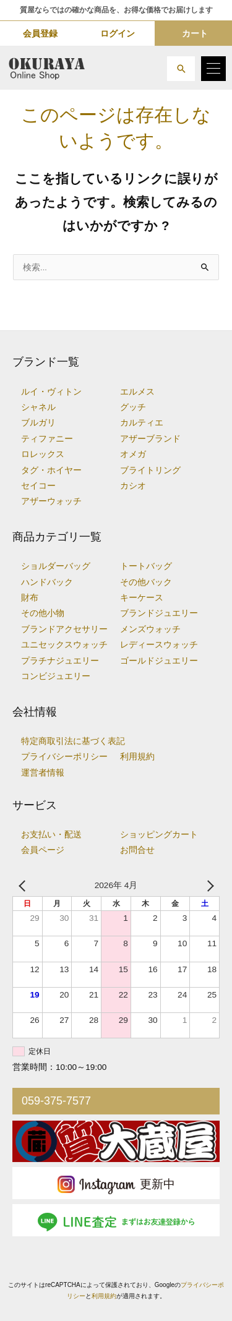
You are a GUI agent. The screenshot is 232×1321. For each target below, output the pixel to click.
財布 (29, 597)
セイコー (38, 485)
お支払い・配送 (51, 834)
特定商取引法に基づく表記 (73, 741)
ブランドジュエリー (159, 613)
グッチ (133, 407)
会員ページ (42, 850)
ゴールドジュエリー (159, 660)
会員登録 (40, 33)
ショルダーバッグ (55, 566)
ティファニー (47, 438)
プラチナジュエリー (60, 660)
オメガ (133, 454)
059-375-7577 (56, 1101)
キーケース (141, 597)
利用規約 (137, 756)
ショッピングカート (159, 834)
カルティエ (141, 422)
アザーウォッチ (51, 501)
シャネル (38, 407)
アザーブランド (150, 438)
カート (195, 33)
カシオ (133, 485)
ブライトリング (150, 470)
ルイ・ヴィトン (51, 391)
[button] (181, 68)
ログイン (117, 33)
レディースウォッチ (159, 644)
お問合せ (137, 850)
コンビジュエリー (55, 676)
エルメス (137, 391)
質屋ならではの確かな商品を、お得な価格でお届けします (116, 10)
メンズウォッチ (150, 629)
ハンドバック (47, 582)
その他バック (146, 582)
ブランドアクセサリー (64, 629)
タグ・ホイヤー (51, 470)
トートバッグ (146, 566)
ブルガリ (38, 422)
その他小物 (42, 613)
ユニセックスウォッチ (64, 644)
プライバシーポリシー (64, 756)
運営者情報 (42, 772)
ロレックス (42, 454)
